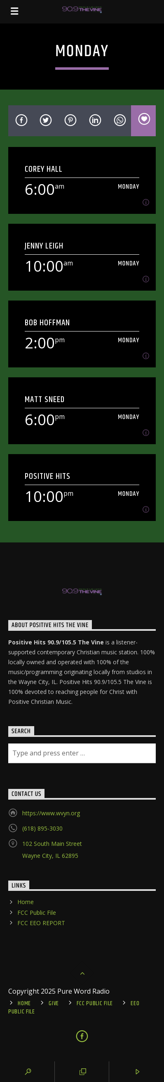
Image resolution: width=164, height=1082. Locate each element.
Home (25, 902)
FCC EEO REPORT (41, 923)
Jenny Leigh (44, 245)
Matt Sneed (45, 399)
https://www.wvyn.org (51, 813)
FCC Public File (36, 912)
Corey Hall (44, 169)
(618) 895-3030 (42, 828)
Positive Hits (48, 476)
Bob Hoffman (47, 322)
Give (54, 1003)
